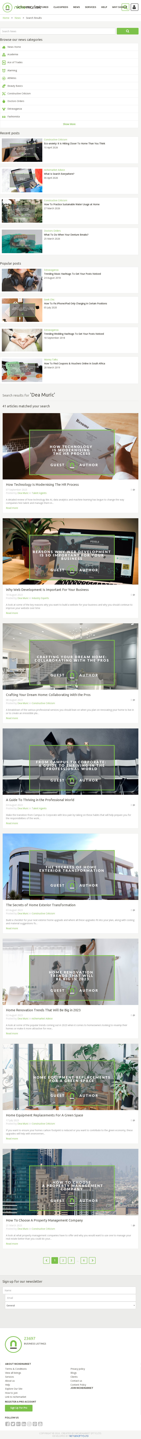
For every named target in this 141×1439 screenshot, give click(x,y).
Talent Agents (39, 493)
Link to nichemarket (15, 1396)
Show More (69, 124)
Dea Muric (23, 493)
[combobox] (70, 1305)
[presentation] (30, 1315)
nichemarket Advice (42, 1018)
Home (6, 17)
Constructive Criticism (43, 703)
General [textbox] (10, 1305)
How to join (11, 1392)
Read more (12, 507)
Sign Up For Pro (18, 1407)
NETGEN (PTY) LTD (79, 1436)
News (18, 17)
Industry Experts (40, 598)
